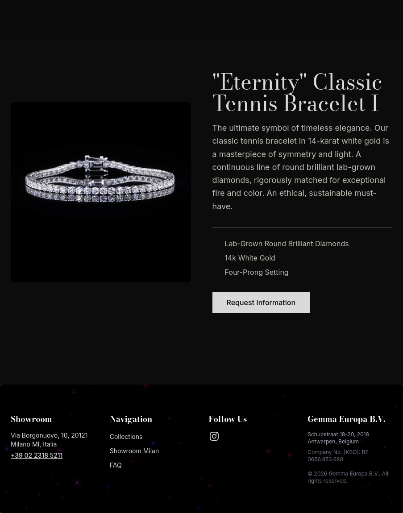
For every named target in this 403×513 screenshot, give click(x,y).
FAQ (116, 465)
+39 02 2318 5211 (36, 455)
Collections (126, 436)
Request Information (261, 302)
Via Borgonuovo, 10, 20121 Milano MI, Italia (49, 439)
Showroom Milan (134, 451)
